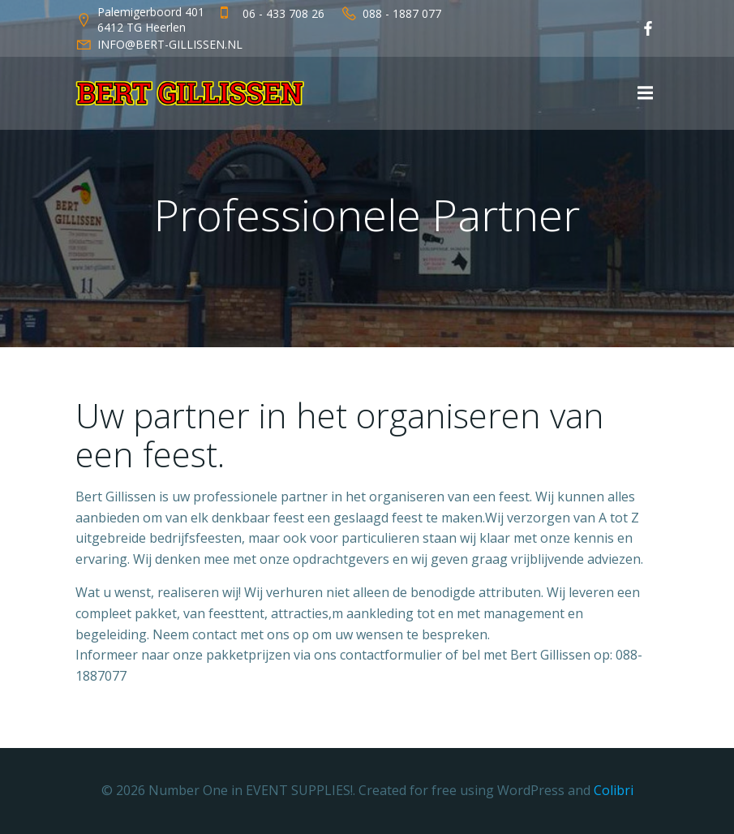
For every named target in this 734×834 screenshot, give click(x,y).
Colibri (613, 790)
